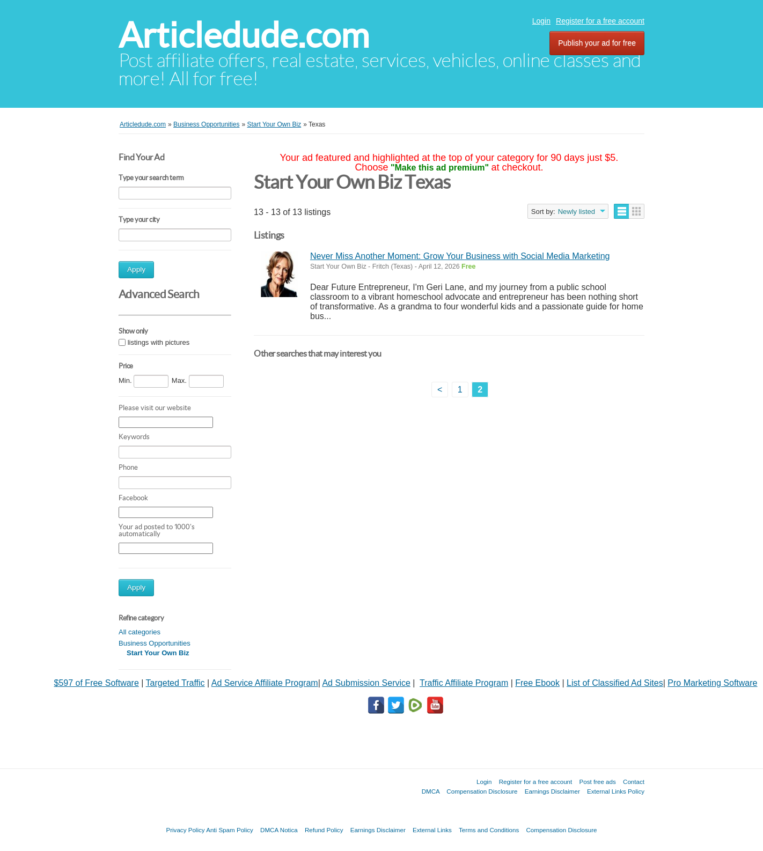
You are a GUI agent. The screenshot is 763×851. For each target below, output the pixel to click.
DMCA (431, 791)
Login (541, 21)
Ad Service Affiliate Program (264, 682)
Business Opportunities (154, 643)
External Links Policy (615, 791)
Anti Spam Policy (229, 829)
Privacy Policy (185, 829)
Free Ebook (537, 682)
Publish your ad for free (597, 43)
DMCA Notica (279, 829)
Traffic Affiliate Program (464, 682)
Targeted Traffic (175, 682)
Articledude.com (244, 35)
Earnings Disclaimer (552, 791)
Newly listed (576, 212)
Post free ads (597, 781)
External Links (432, 829)
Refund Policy (324, 829)
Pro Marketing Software (712, 682)
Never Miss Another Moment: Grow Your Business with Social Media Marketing (460, 256)
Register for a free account (600, 21)
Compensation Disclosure (481, 791)
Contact (633, 781)
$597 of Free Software (96, 682)
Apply (136, 269)
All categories (139, 632)
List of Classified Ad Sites (615, 682)
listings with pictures (159, 342)
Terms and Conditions (489, 829)
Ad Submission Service (366, 682)
